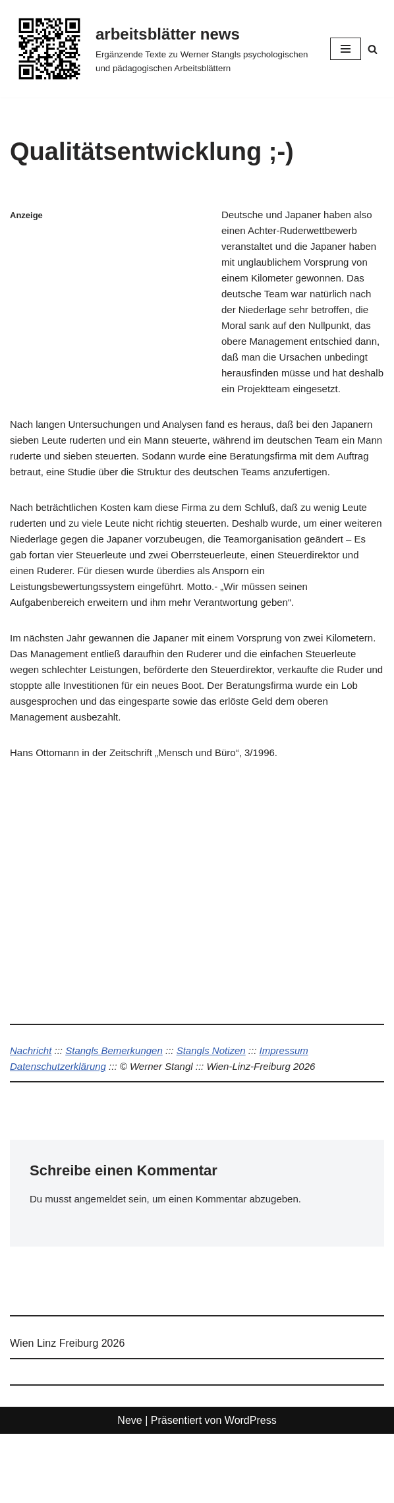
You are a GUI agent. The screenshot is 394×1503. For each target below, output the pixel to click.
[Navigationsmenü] (345, 49)
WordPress (251, 1489)
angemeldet (104, 1268)
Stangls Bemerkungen (121, 1117)
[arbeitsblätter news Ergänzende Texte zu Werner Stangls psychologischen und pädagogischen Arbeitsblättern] (160, 48)
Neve (129, 1489)
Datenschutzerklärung (61, 1133)
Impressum (302, 1117)
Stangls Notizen (224, 1117)
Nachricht (32, 1117)
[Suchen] (373, 49)
